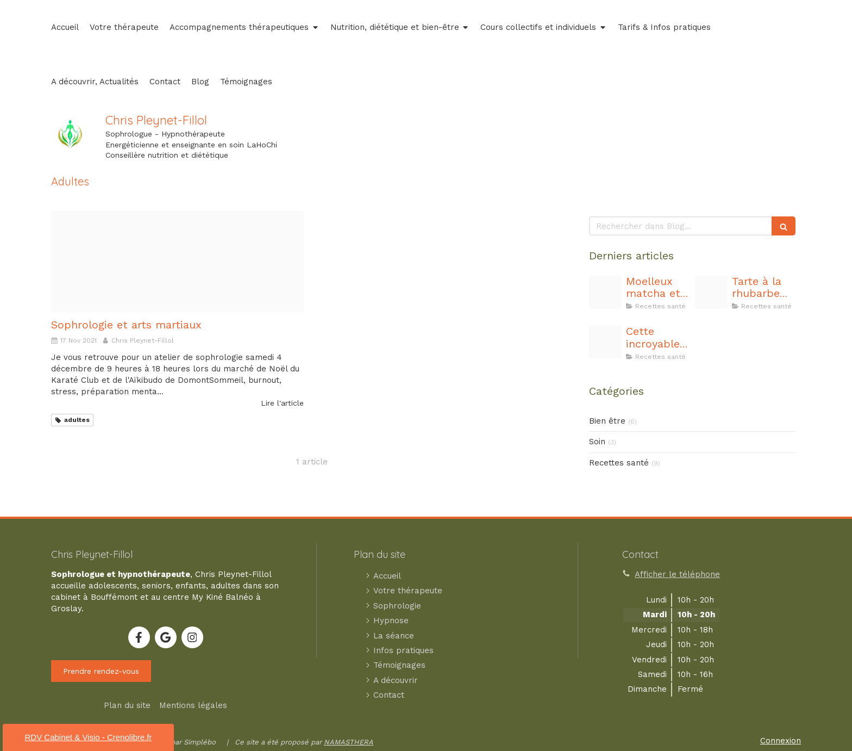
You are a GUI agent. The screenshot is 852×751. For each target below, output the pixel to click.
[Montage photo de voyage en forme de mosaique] (177, 261)
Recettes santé (619, 463)
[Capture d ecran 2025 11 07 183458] (605, 292)
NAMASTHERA (348, 742)
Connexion (780, 741)
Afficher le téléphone (677, 574)
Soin (597, 441)
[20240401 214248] (605, 342)
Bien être (607, 421)
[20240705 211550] (711, 292)
